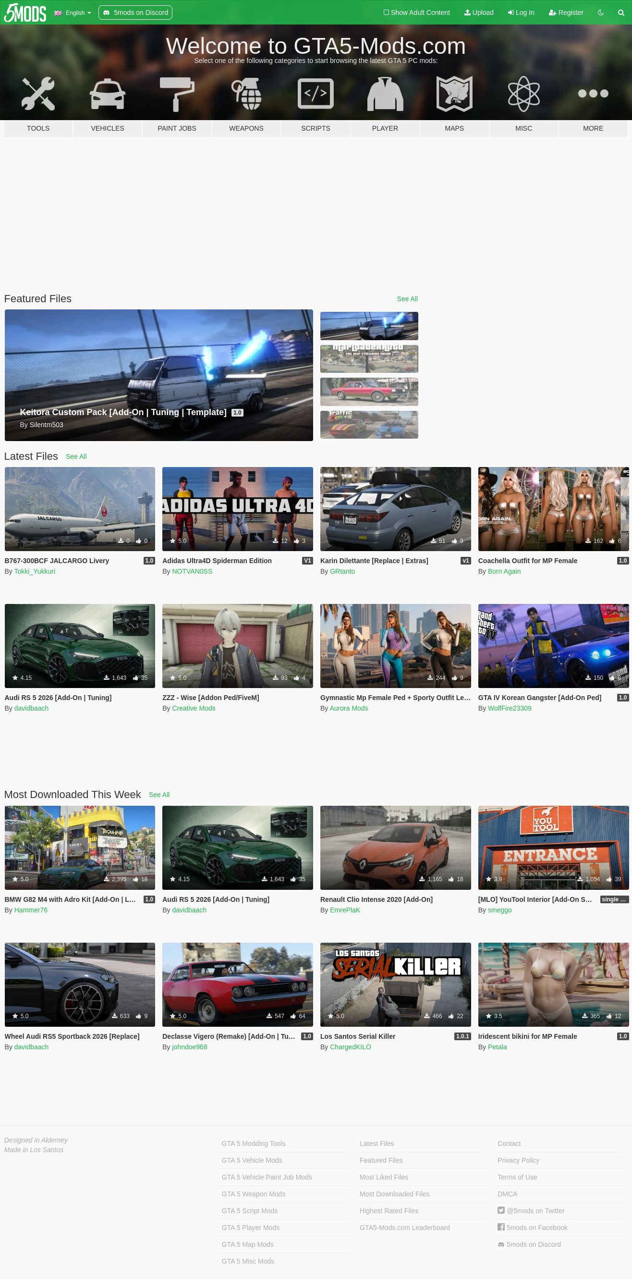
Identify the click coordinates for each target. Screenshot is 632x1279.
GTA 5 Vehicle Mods (252, 1160)
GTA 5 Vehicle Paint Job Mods (267, 1177)
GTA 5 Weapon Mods (254, 1194)
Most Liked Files (384, 1177)
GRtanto (342, 571)
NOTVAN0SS (192, 571)
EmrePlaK (345, 910)
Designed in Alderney (36, 1140)
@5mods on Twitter (531, 1210)
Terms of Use (517, 1177)
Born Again (504, 571)
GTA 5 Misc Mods (248, 1261)
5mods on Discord (529, 1245)
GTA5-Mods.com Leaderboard (405, 1227)
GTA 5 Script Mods (250, 1211)
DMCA (507, 1194)
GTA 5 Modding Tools (254, 1143)
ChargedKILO (350, 1047)
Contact (509, 1143)
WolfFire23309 (510, 708)
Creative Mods (193, 708)
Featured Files (381, 1160)
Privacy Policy (518, 1160)
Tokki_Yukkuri (34, 571)
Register (566, 12)
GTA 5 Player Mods (251, 1227)
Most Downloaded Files (395, 1194)
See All (407, 299)
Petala (497, 1047)
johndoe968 (189, 1047)
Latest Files (377, 1143)
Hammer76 (31, 910)
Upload (479, 12)
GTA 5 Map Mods (248, 1244)
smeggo (500, 910)
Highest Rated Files (389, 1211)
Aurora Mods (348, 708)
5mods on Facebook (533, 1227)
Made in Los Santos (34, 1150)
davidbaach (31, 708)
